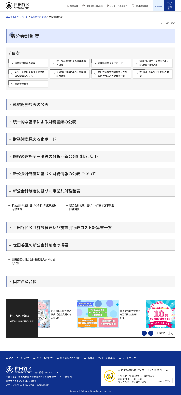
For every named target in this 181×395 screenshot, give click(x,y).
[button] (72, 5)
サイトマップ (129, 357)
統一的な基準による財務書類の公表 (44, 121)
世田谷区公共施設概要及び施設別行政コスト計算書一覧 (62, 227)
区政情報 (35, 16)
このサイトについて (19, 357)
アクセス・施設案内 (118, 5)
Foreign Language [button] (94, 5)
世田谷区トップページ (17, 16)
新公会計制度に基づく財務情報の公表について (54, 173)
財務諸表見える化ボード (34, 138)
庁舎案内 (67, 376)
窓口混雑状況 (142, 5)
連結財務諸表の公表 (31, 104)
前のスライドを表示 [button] (146, 332)
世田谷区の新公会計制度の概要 (40, 244)
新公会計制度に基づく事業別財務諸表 (46, 190)
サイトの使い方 (45, 357)
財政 (44, 16)
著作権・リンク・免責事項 (101, 357)
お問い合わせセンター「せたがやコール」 (145, 369)
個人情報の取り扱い (70, 357)
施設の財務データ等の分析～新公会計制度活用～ (56, 156)
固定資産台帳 (25, 281)
